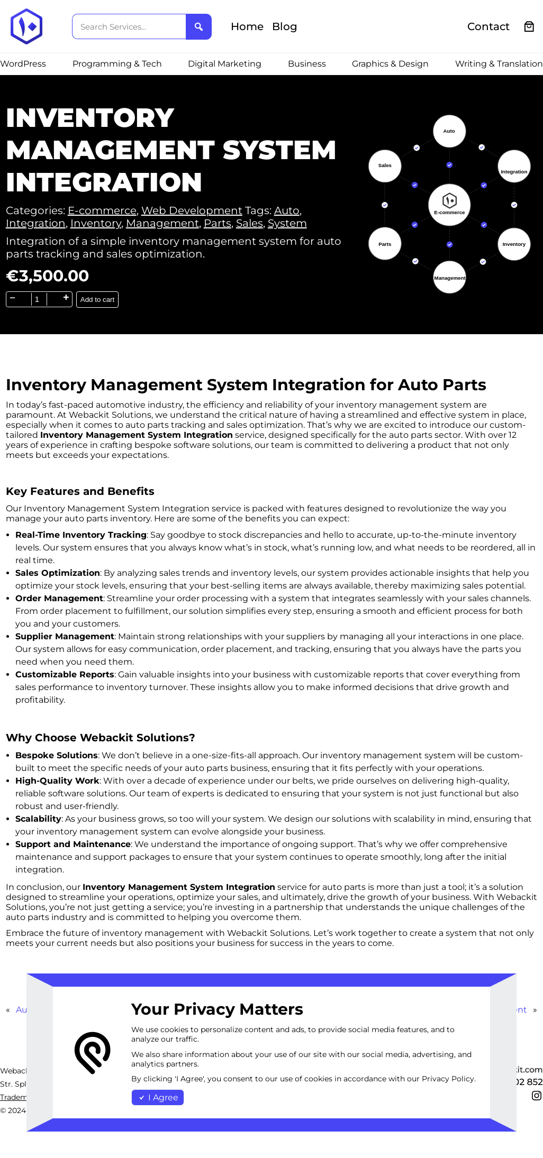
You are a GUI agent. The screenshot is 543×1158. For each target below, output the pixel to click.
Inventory (95, 223)
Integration (36, 223)
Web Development (191, 210)
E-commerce (102, 210)
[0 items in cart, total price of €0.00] (529, 27)
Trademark (20, 1097)
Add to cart (97, 300)
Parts (217, 223)
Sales (249, 223)
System (287, 223)
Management (162, 223)
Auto (287, 210)
